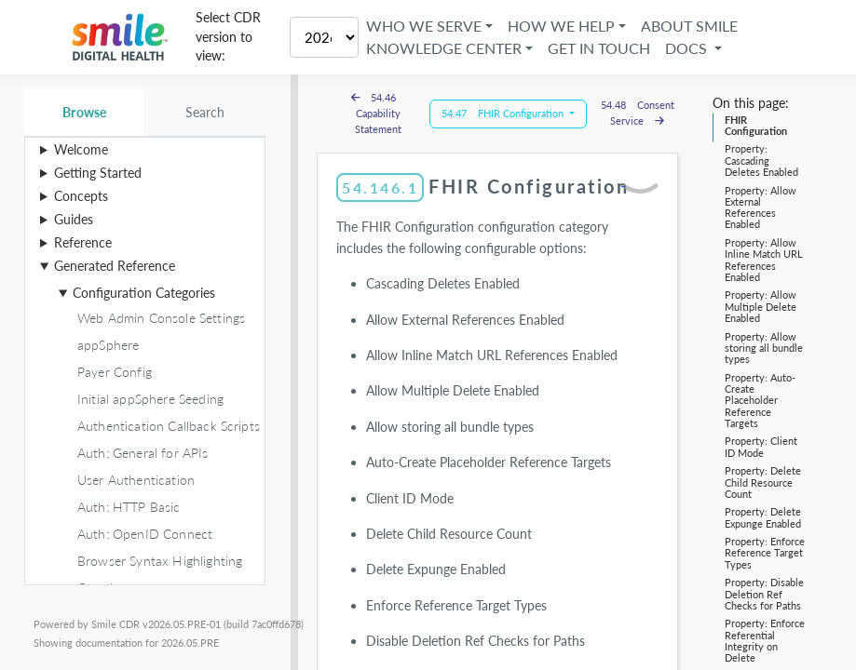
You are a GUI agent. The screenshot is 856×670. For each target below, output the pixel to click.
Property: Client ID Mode (761, 446)
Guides (73, 219)
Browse (84, 112)
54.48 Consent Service (637, 113)
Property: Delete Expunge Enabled (763, 517)
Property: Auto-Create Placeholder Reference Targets (760, 400)
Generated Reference (114, 266)
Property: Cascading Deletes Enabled (761, 160)
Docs (690, 48)
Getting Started (98, 173)
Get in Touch (601, 48)
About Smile (691, 25)
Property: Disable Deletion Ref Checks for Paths (764, 593)
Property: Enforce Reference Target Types (765, 552)
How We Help (563, 25)
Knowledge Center (445, 48)
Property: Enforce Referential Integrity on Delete (765, 640)
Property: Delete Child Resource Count (763, 482)
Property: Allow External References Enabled (760, 207)
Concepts (81, 196)
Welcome (81, 149)
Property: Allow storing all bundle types (764, 348)
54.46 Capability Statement (378, 113)
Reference (83, 242)
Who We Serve (425, 25)
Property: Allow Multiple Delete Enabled (760, 306)
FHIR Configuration (756, 125)
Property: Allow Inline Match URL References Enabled (764, 259)
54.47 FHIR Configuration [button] (504, 113)
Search (205, 112)
